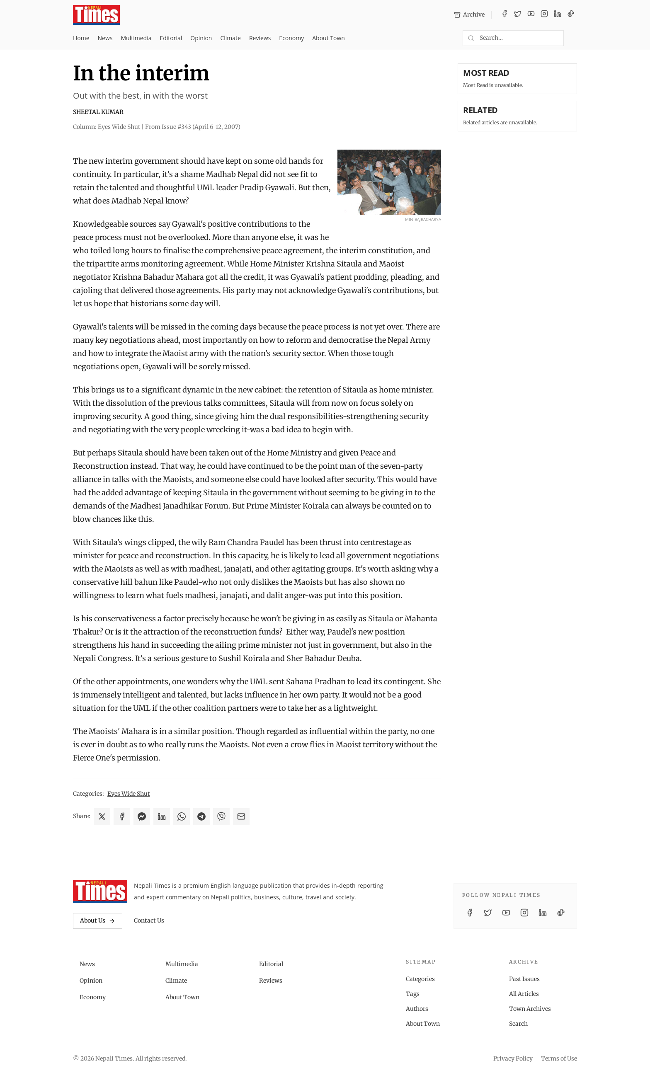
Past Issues (524, 979)
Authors (417, 1008)
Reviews (260, 38)
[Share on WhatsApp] (181, 816)
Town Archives (530, 1008)
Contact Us (149, 920)
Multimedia (136, 38)
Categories (420, 979)
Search (518, 1023)
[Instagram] (544, 14)
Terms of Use (559, 1058)
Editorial (171, 38)
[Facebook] (504, 14)
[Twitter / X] (518, 14)
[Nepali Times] (100, 891)
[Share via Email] (241, 816)
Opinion (201, 38)
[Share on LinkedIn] (161, 816)
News (105, 38)
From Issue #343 (192, 127)
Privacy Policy (513, 1058)
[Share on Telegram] (201, 816)
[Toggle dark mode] (573, 38)
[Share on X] (102, 816)
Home (81, 38)
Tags (413, 994)
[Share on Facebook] (122, 816)
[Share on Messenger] (141, 816)
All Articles (524, 994)
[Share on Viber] (221, 816)
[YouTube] (531, 14)
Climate (230, 38)
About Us (97, 920)
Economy (291, 38)
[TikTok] (571, 14)
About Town (328, 38)
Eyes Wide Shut (128, 793)
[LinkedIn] (557, 14)
